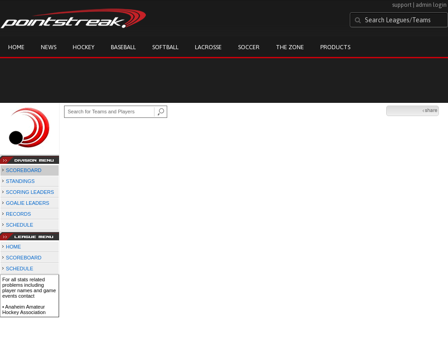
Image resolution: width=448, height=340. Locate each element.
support (402, 4)
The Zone (290, 47)
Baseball (123, 47)
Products (335, 47)
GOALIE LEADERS (27, 203)
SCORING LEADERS (30, 192)
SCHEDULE (19, 225)
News (48, 47)
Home (16, 47)
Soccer (248, 47)
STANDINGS (20, 181)
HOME (13, 246)
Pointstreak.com (73, 19)
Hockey (84, 47)
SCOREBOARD (23, 170)
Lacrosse (208, 47)
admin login (431, 4)
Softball (165, 47)
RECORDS (18, 214)
